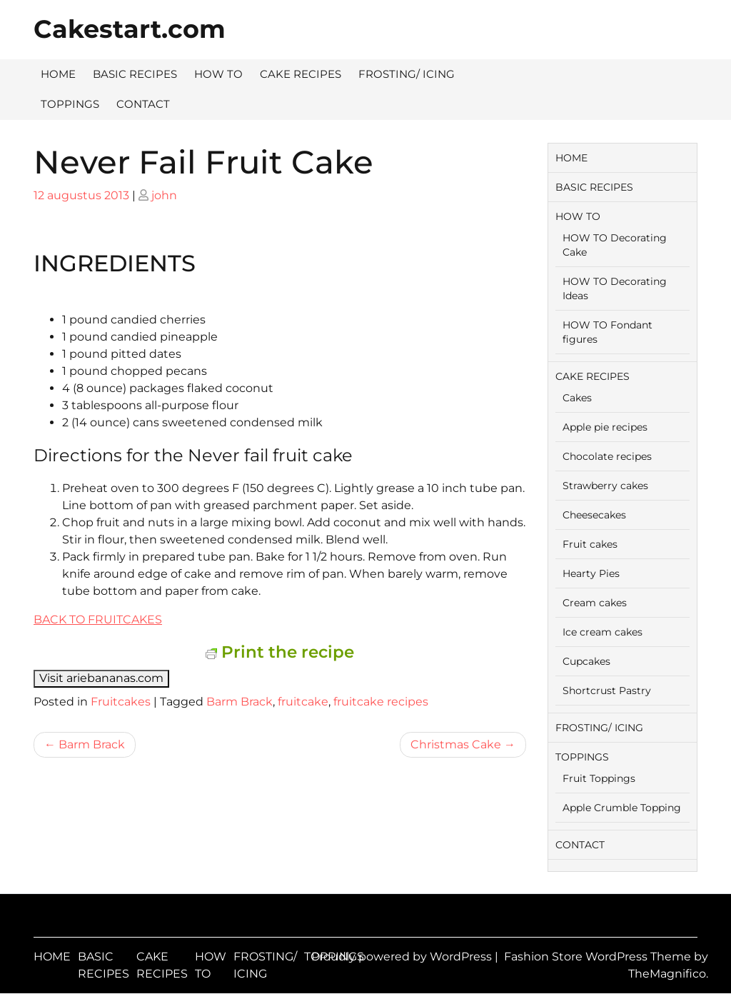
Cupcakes (586, 661)
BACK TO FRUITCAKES (98, 619)
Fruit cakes (590, 544)
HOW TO (218, 74)
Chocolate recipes (607, 456)
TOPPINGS (70, 104)
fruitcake (303, 701)
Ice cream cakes (602, 632)
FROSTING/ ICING (406, 74)
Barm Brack (239, 701)
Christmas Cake (455, 744)
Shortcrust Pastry (607, 690)
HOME (58, 74)
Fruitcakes (121, 701)
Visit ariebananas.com (101, 678)
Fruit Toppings (599, 778)
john (164, 195)
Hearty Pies (591, 573)
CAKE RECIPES (300, 74)
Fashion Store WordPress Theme (599, 956)
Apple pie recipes (605, 427)
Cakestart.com (130, 29)
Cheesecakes (594, 514)
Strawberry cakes (605, 485)
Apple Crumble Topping (622, 807)
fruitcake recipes (380, 701)
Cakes (577, 397)
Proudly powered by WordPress (403, 956)
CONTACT (143, 104)
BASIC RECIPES (135, 74)
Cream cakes (595, 602)
